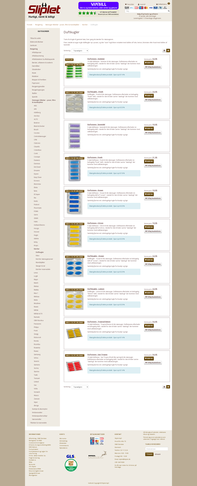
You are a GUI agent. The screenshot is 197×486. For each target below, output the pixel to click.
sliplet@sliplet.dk (124, 459)
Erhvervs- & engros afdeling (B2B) (40, 445)
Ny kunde (32, 464)
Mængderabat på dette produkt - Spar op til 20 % (107, 108)
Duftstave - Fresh (95, 158)
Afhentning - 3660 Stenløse (37, 438)
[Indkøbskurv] (163, 4)
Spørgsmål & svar (34, 473)
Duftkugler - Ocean (96, 257)
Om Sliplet (32, 466)
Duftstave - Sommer (96, 59)
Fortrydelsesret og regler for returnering (38, 452)
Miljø (30, 462)
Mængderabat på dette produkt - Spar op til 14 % (107, 75)
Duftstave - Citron (96, 224)
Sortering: (67, 50)
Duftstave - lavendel (96, 125)
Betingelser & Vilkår (35, 440)
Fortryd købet (33, 449)
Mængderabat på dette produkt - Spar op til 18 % (107, 174)
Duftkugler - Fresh (96, 92)
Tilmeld (149, 454)
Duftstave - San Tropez (98, 356)
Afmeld (157, 454)
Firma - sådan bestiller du (37, 455)
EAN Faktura (33, 447)
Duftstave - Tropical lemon (99, 323)
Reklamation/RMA (35, 469)
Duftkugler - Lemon (96, 290)
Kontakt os (32, 460)
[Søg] (168, 11)
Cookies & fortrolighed (36, 443)
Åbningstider (33, 475)
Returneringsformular (36, 471)
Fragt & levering (34, 458)
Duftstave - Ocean (96, 191)
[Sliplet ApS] (44, 9)
